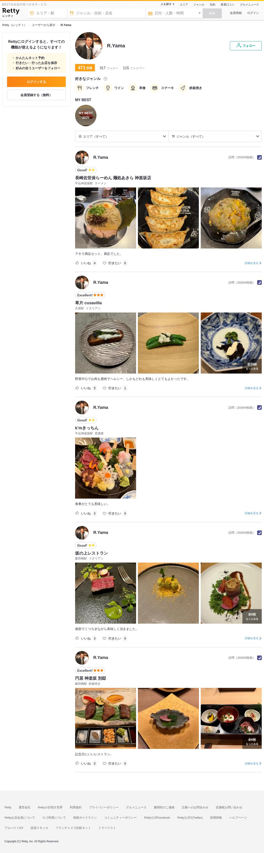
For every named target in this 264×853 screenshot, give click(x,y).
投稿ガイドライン (85, 817)
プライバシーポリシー (104, 807)
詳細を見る (252, 263)
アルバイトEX (14, 828)
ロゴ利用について (54, 817)
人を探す (166, 4)
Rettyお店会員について (20, 817)
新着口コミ (227, 4)
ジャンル (198, 4)
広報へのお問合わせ (195, 807)
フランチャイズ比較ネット (73, 828)
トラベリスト (107, 828)
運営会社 (24, 807)
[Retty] (10, 11)
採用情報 (216, 817)
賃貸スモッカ (39, 828)
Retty (8, 807)
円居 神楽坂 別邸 (90, 678)
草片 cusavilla (88, 303)
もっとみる (252, 366)
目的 (212, 4)
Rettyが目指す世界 (50, 807)
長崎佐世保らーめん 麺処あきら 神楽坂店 (113, 178)
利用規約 (76, 807)
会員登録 (236, 13)
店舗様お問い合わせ (229, 807)
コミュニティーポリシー (120, 817)
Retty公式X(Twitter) (190, 817)
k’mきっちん (87, 428)
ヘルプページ (238, 817)
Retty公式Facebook (157, 817)
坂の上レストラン (91, 553)
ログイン (253, 13)
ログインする (36, 82)
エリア (184, 4)
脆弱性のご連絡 (164, 807)
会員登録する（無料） (36, 95)
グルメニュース (249, 4)
